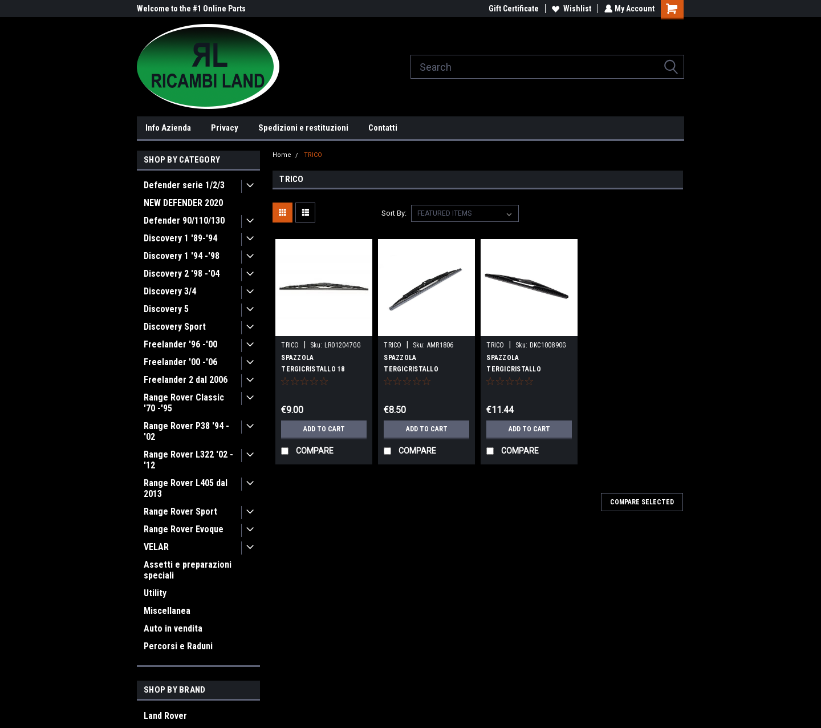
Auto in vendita (173, 628)
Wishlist (570, 8)
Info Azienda (168, 128)
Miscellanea (167, 610)
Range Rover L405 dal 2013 (185, 488)
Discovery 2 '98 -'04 (182, 273)
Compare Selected (642, 502)
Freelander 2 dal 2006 (185, 379)
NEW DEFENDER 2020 (183, 202)
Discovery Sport (175, 326)
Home (282, 155)
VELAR (156, 546)
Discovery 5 (166, 309)
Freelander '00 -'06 (180, 362)
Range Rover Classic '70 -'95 (184, 403)
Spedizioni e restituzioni (303, 128)
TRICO (313, 155)
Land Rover (165, 715)
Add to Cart (324, 429)
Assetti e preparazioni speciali (187, 570)
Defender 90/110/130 (184, 220)
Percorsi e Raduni (178, 646)
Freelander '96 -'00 (180, 344)
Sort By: (394, 213)
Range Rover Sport (180, 511)
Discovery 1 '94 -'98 (182, 255)
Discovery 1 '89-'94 (180, 238)
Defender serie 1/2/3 (184, 185)
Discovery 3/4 (170, 291)
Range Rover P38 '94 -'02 (186, 431)
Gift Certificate (512, 8)
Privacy (224, 128)
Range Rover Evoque (183, 529)
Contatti (382, 128)
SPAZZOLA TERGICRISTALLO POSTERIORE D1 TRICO (420, 369)
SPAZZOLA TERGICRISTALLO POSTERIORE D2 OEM (519, 369)
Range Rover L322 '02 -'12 (188, 460)
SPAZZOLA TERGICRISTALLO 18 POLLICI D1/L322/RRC (314, 369)
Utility (155, 593)
